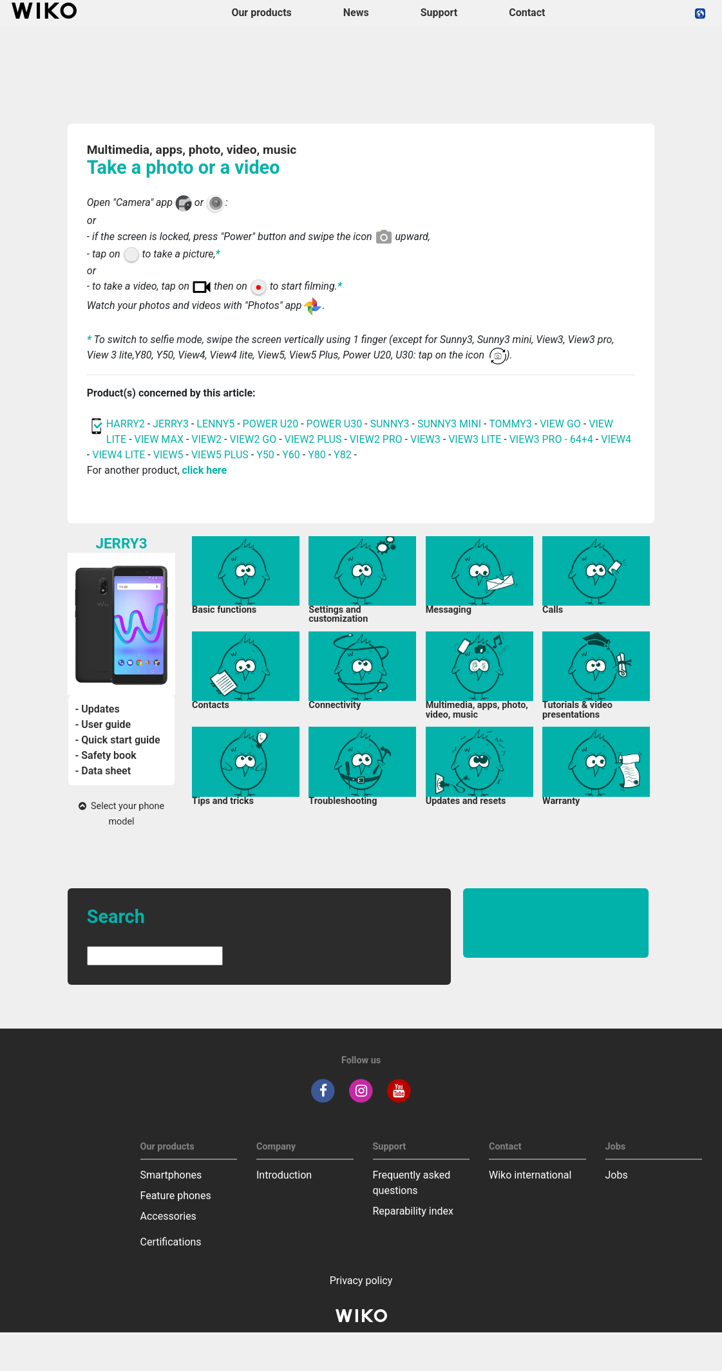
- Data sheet (103, 771)
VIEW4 (616, 439)
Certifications (171, 1242)
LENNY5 (215, 424)
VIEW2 (206, 439)
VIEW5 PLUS (220, 455)
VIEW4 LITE (118, 455)
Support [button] (439, 12)
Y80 (317, 455)
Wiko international (530, 1175)
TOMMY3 (510, 424)
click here (204, 470)
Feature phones (175, 1195)
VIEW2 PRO (376, 439)
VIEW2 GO (252, 439)
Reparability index (413, 1211)
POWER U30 (335, 424)
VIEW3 (425, 439)
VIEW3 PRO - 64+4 (551, 439)
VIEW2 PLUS (313, 439)
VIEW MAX (159, 439)
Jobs (616, 1175)
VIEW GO (560, 424)
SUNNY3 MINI (449, 424)
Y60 (291, 455)
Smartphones (171, 1175)
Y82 (343, 455)
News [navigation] (356, 12)
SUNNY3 (389, 424)
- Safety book (105, 755)
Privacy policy (361, 1280)
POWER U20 (271, 424)
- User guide (103, 724)
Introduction (284, 1175)
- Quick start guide (117, 740)
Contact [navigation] (527, 12)
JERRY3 (172, 424)
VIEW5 (169, 455)
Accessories (168, 1216)
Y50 (265, 455)
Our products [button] (261, 12)
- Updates (97, 709)
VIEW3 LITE (474, 439)
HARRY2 (125, 424)
